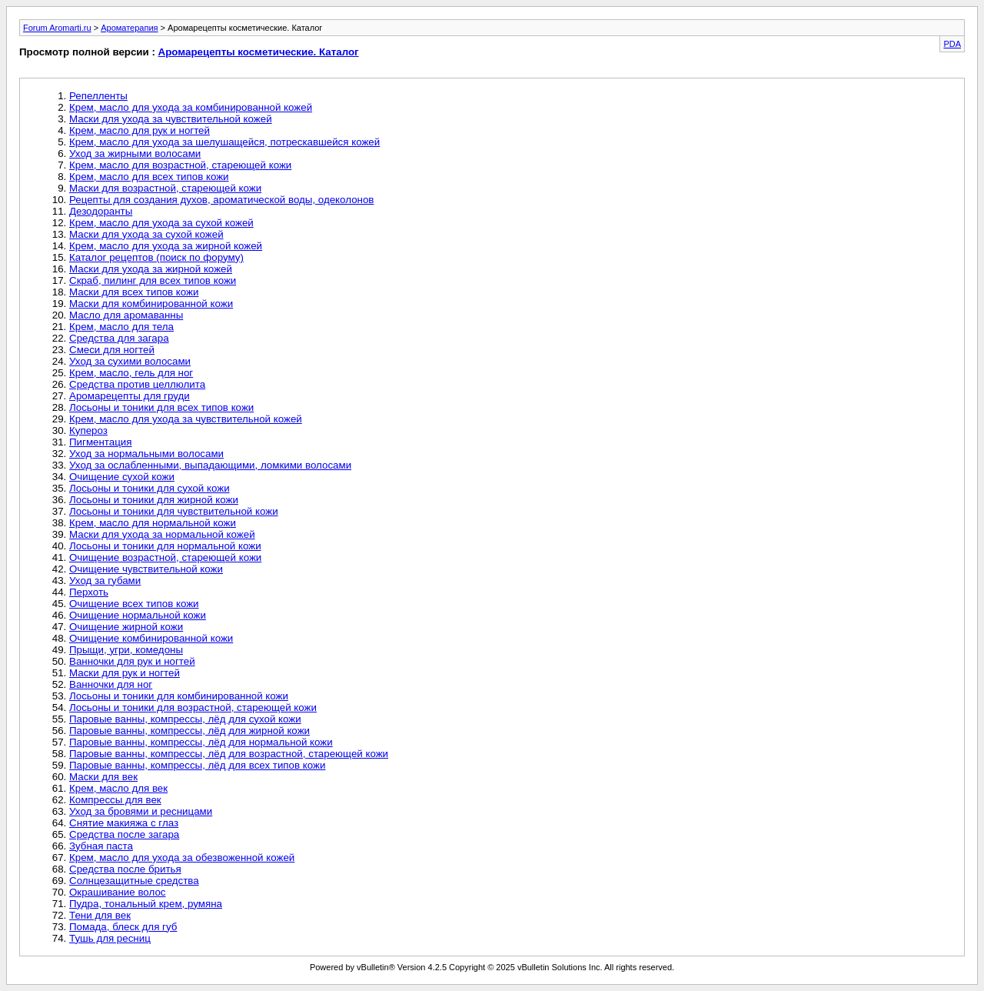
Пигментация (100, 442)
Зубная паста (101, 846)
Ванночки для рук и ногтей (132, 661)
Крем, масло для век (118, 788)
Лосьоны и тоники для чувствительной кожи (173, 511)
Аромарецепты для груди (129, 396)
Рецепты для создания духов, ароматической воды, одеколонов (221, 199)
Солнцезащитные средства (134, 880)
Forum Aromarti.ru (57, 27)
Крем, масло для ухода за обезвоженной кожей (181, 857)
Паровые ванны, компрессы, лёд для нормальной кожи (201, 742)
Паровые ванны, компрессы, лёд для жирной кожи (189, 730)
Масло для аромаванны (126, 315)
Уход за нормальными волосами (146, 453)
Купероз (88, 430)
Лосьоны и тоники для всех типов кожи (161, 407)
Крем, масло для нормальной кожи (152, 523)
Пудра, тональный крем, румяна (145, 903)
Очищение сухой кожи (122, 476)
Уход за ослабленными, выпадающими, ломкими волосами (210, 465)
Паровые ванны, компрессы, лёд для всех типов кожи (197, 765)
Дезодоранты (100, 211)
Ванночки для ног (110, 684)
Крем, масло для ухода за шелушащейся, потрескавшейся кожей (224, 142)
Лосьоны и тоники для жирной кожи (153, 500)
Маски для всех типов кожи (133, 292)
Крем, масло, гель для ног (131, 373)
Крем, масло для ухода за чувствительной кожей (185, 419)
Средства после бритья (125, 869)
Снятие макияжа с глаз (123, 823)
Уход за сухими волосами (130, 361)
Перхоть (88, 592)
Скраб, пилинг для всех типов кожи (152, 280)
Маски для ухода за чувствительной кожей (170, 119)
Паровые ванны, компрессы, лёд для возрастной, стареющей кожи (228, 753)
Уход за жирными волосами (135, 153)
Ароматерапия (129, 27)
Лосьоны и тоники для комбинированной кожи (178, 696)
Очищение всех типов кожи (134, 603)
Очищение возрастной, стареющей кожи (165, 557)
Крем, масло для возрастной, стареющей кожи (180, 165)
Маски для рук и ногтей (124, 673)
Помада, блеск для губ (123, 927)
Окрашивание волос (117, 892)
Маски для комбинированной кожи (151, 303)
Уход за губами (105, 580)
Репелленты (98, 96)
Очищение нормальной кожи (137, 615)
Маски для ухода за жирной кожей (150, 269)
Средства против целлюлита (137, 384)
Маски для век (103, 776)
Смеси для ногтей (112, 349)
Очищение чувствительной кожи (146, 569)
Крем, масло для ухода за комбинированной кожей (190, 107)
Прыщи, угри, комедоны (126, 650)
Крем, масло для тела (121, 326)
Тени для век (100, 915)
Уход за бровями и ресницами (140, 811)
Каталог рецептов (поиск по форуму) (156, 257)
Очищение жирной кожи (126, 626)
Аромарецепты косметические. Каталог (258, 52)
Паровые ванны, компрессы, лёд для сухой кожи (185, 719)
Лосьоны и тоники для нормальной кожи (165, 546)
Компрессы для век (115, 800)
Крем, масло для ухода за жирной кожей (165, 246)
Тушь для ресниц (110, 938)
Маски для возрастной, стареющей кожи (165, 188)
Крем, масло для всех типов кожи (149, 176)
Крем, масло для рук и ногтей (139, 130)
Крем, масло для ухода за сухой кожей (161, 223)
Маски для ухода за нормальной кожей (162, 534)
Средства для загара (119, 338)
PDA (952, 43)
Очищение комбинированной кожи (151, 638)
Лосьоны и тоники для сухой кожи (149, 488)
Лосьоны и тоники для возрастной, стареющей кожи (193, 707)
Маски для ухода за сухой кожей (146, 234)
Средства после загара (124, 834)
